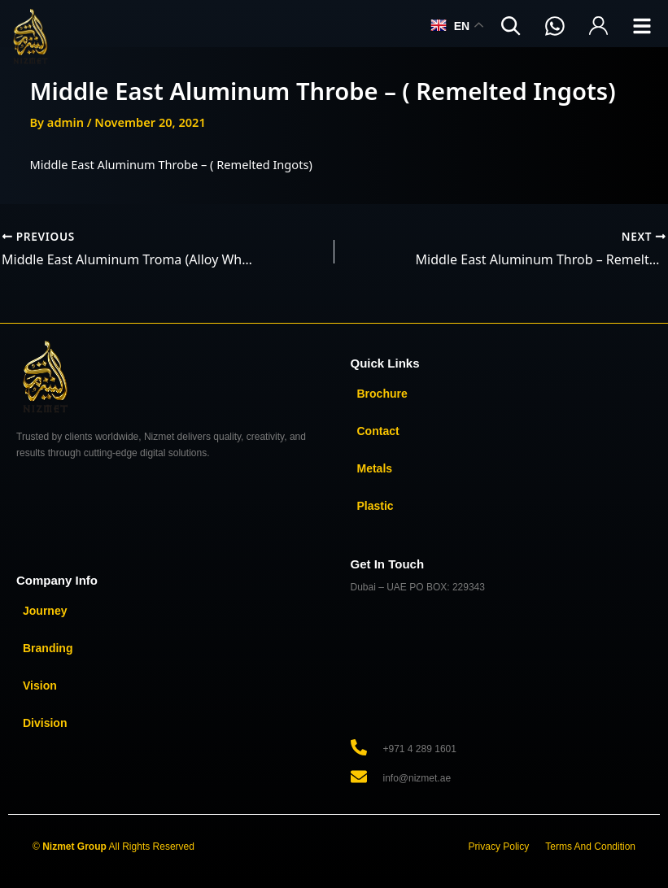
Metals (375, 468)
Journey (45, 610)
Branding (47, 648)
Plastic (375, 505)
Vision (40, 685)
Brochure (382, 393)
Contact (378, 430)
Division (45, 722)
